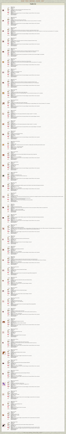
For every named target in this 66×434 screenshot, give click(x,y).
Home (22, 1)
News (26, 1)
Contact (40, 432)
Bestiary (32, 1)
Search (38, 1)
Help (42, 1)
